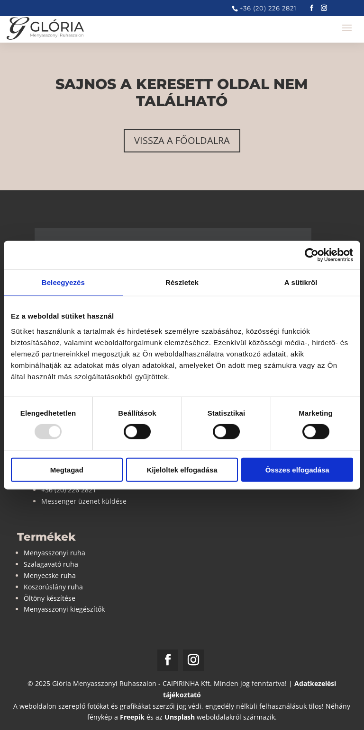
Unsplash (179, 716)
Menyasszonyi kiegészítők (64, 609)
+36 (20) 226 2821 (268, 8)
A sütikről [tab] (301, 282)
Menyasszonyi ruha (54, 552)
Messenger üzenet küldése (84, 501)
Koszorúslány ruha (53, 586)
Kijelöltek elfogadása (181, 469)
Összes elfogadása (297, 469)
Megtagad (66, 469)
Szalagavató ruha (51, 564)
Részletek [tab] (182, 282)
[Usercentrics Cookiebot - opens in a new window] (311, 255)
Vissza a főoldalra (182, 140)
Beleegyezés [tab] (63, 282)
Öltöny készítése (49, 598)
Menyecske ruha (50, 575)
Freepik (132, 716)
